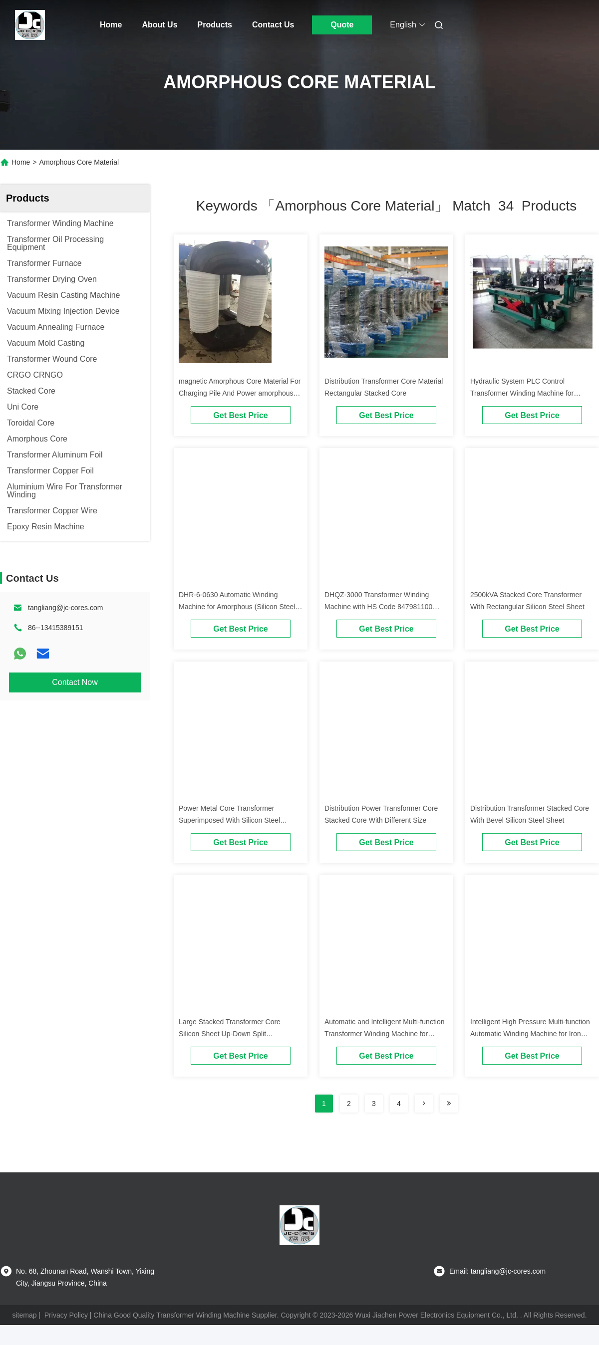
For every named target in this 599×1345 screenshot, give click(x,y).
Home (111, 24)
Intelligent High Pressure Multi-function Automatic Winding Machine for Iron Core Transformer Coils (530, 1034)
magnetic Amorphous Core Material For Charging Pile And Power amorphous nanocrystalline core (239, 393)
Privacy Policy (66, 1315)
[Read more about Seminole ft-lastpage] (449, 1104)
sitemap (24, 1315)
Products (215, 24)
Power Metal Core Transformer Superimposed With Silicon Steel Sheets (229, 820)
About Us (159, 24)
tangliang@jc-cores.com (65, 608)
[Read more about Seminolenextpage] (424, 1104)
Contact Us (273, 24)
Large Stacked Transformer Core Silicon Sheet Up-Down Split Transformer (230, 1034)
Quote (341, 24)
